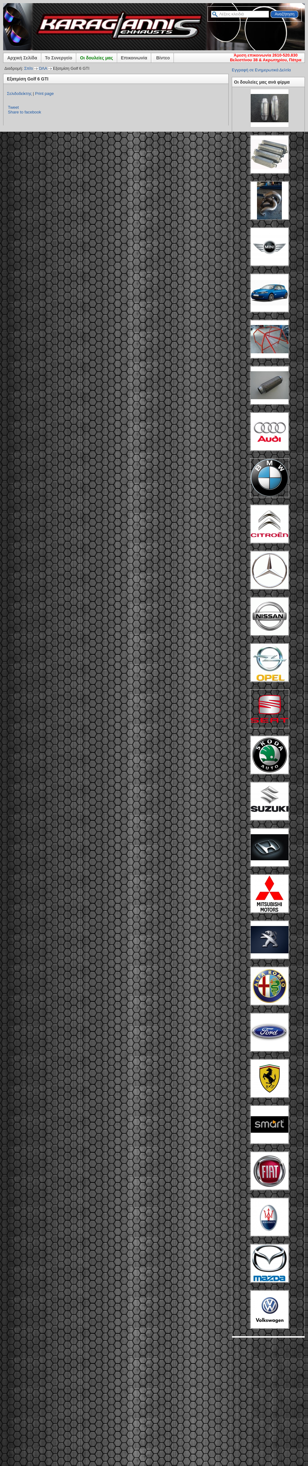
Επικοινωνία (134, 57)
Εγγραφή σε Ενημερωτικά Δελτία (261, 70)
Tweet (13, 107)
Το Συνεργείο (58, 57)
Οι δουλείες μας (96, 57)
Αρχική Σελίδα (22, 57)
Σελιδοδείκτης (19, 93)
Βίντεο (163, 57)
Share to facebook (24, 112)
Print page (44, 93)
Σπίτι (28, 68)
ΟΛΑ (43, 68)
